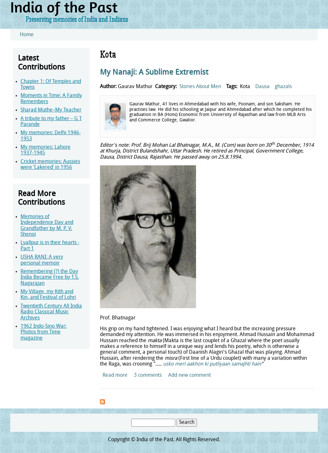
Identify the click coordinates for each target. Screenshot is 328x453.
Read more (114, 375)
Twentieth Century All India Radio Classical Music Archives (51, 312)
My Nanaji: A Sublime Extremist (154, 73)
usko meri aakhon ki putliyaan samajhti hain (212, 364)
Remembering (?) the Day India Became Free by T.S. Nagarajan (49, 277)
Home (27, 34)
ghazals (283, 86)
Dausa (262, 86)
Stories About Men (200, 86)
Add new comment (189, 375)
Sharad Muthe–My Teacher (50, 110)
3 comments (148, 375)
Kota (245, 86)
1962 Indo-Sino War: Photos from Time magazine (43, 332)
